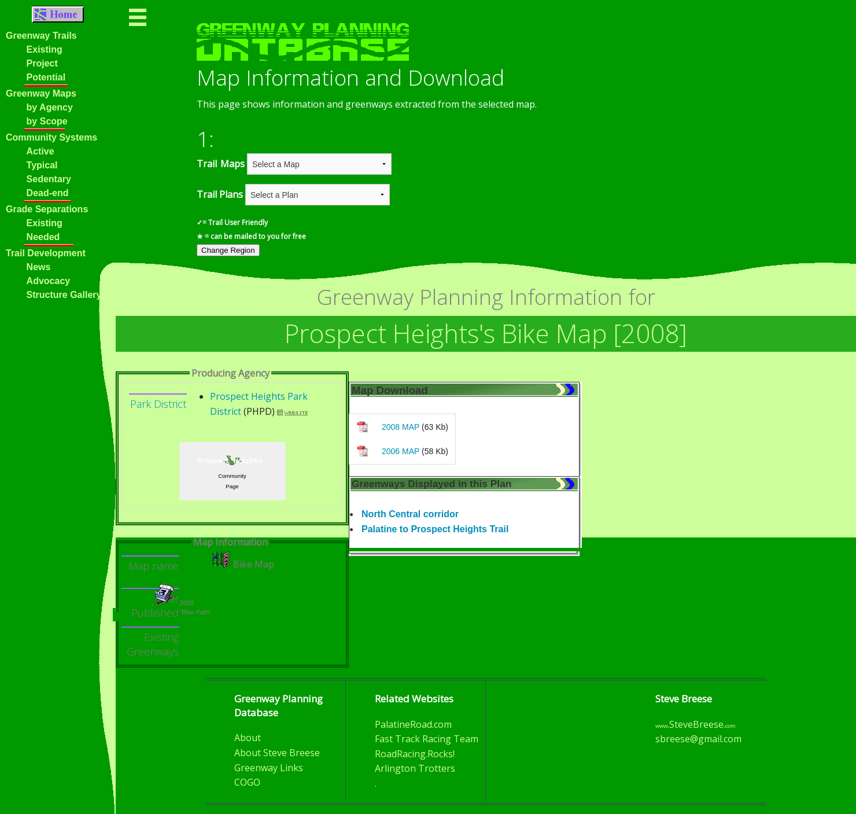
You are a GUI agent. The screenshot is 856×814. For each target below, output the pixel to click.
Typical (42, 165)
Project (42, 63)
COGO (247, 782)
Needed (43, 237)
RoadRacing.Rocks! (415, 753)
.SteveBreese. (695, 724)
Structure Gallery (64, 295)
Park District (158, 404)
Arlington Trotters (415, 768)
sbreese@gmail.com (698, 738)
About (247, 737)
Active (40, 151)
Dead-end (48, 193)
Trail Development (46, 253)
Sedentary (49, 179)
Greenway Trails (41, 35)
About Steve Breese (277, 752)
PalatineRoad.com (413, 724)
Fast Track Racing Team (426, 738)
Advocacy (49, 281)
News (28, 267)
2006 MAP (400, 451)
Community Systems (51, 137)
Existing (44, 49)
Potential (46, 77)
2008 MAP (400, 427)
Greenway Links (268, 767)
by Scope (47, 121)
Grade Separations (47, 209)
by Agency (50, 107)
